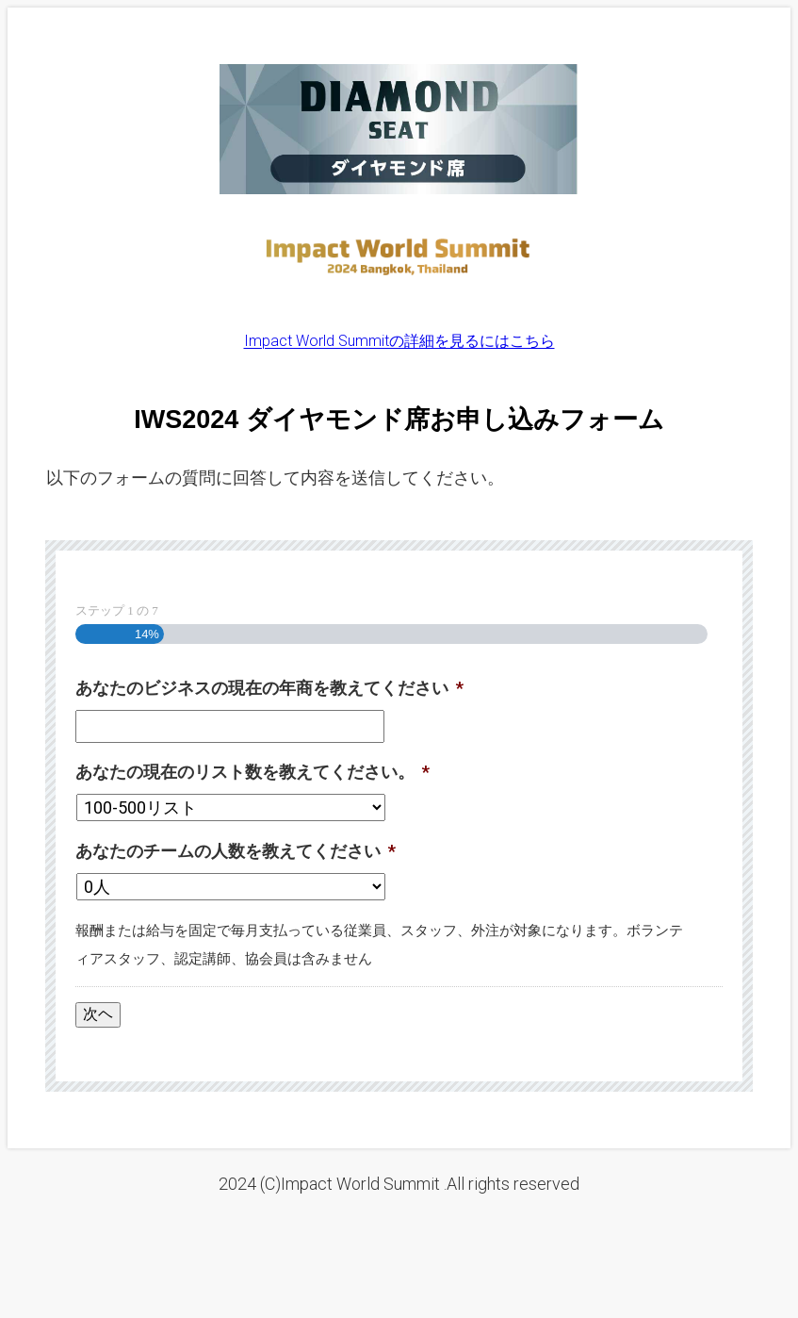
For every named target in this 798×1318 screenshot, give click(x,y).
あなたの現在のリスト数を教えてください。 (252, 772)
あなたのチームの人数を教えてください (235, 851)
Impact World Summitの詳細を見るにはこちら (399, 341)
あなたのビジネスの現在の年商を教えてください (269, 688)
